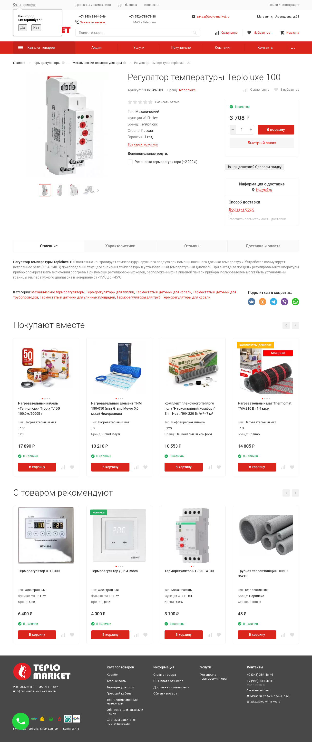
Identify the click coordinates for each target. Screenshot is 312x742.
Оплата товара (164, 674)
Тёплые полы (117, 681)
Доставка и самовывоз (93, 5)
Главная (19, 63)
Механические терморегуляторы (97, 63)
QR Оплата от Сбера (168, 681)
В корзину (276, 129)
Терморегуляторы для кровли (186, 297)
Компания (223, 47)
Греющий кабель (119, 693)
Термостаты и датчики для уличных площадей (77, 297)
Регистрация (290, 5)
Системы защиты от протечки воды (122, 721)
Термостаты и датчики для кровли (163, 292)
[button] (98, 190)
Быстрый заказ (262, 143)
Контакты (151, 5)
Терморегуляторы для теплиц (110, 292)
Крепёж (112, 674)
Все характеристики (143, 144)
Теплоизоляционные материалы (122, 701)
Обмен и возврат (166, 693)
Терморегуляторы (46, 63)
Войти (273, 5)
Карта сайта (71, 728)
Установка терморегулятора (213, 676)
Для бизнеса (127, 5)
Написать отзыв (167, 102)
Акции (96, 47)
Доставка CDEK (241, 209)
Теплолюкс (187, 90)
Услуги (138, 47)
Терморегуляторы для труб (139, 297)
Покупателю (181, 47)
